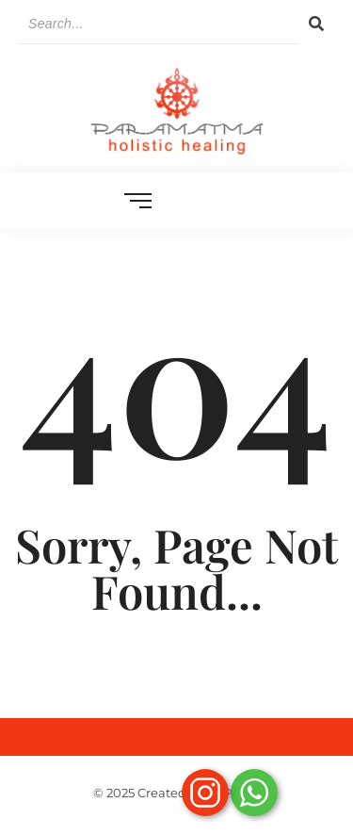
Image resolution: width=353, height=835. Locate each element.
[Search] (158, 24)
